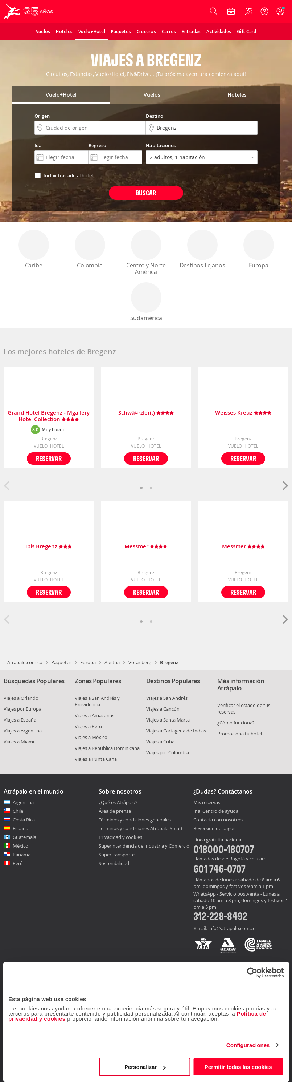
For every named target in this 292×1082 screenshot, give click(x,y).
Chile (18, 811)
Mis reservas (206, 803)
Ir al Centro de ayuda (215, 811)
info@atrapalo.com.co (232, 928)
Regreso (97, 145)
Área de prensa (115, 811)
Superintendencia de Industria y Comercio (144, 846)
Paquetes (61, 662)
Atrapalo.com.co (24, 662)
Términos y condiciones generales (135, 819)
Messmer (145, 546)
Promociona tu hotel (239, 733)
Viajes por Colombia (167, 752)
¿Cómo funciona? (236, 722)
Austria (112, 662)
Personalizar (144, 1067)
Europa (258, 249)
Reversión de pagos (214, 829)
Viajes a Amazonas (94, 715)
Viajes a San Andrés (167, 698)
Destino (154, 116)
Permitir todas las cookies (238, 1067)
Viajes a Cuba (160, 741)
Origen (42, 116)
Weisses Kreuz (243, 412)
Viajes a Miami (19, 741)
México (20, 846)
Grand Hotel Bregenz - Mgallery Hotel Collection (49, 416)
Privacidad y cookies (120, 837)
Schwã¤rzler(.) (146, 412)
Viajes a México (91, 737)
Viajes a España (20, 719)
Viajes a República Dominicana (107, 748)
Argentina (23, 802)
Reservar (49, 458)
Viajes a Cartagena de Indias (176, 730)
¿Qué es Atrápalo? (118, 802)
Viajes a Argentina (23, 730)
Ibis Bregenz (48, 546)
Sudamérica (146, 302)
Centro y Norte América (146, 253)
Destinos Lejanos (202, 249)
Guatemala (24, 837)
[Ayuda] (264, 11)
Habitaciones (161, 145)
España (20, 828)
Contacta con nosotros (218, 820)
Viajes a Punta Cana (96, 759)
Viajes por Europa (22, 709)
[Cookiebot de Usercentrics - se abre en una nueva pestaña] (252, 972)
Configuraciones (248, 1045)
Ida (38, 145)
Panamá (21, 854)
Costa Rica (24, 819)
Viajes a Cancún (163, 709)
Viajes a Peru (88, 726)
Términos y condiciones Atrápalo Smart (141, 828)
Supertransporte (117, 854)
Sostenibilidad (114, 863)
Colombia (90, 249)
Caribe (34, 249)
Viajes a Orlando (21, 698)
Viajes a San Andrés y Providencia (97, 701)
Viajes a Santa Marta (168, 719)
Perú (18, 863)
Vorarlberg (139, 662)
